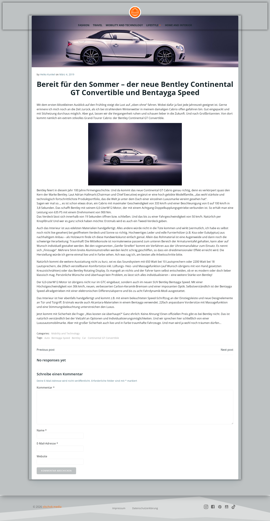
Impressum (118, 508)
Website (42, 457)
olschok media (52, 507)
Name (42, 431)
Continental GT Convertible (103, 338)
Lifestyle (154, 25)
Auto (47, 338)
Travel (97, 25)
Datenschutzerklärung (145, 508)
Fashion (83, 25)
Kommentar (46, 388)
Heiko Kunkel (47, 74)
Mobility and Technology (124, 25)
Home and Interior (178, 25)
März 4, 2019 (66, 74)
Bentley (76, 338)
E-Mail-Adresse (47, 444)
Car (84, 338)
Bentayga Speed (60, 338)
